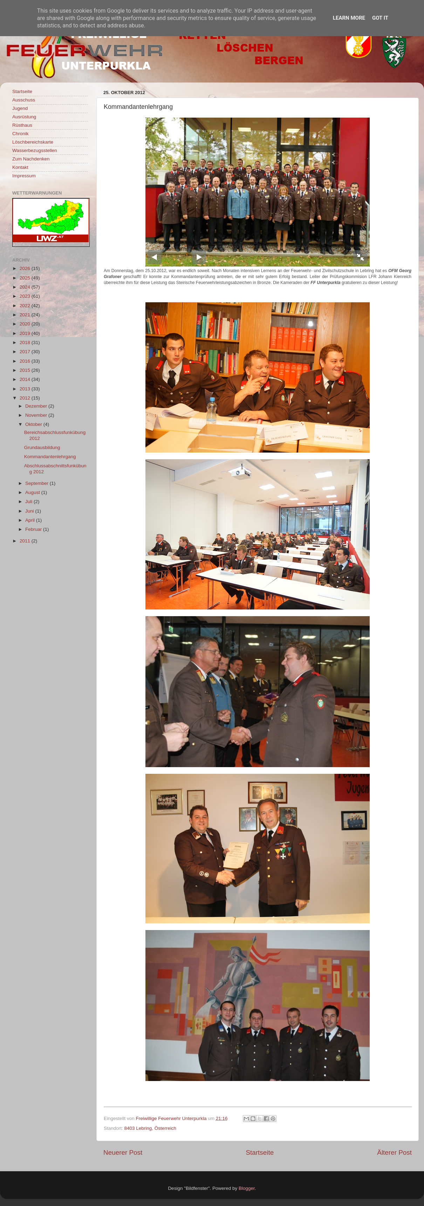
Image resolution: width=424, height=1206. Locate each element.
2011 (26, 540)
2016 (26, 361)
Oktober (34, 424)
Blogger (247, 1188)
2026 (26, 268)
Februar (34, 529)
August (33, 492)
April (30, 520)
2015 (26, 370)
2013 (26, 388)
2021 (26, 314)
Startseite (260, 1152)
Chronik (20, 133)
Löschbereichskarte (32, 142)
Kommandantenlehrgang (50, 456)
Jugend (20, 108)
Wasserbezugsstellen (34, 150)
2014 (26, 379)
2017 (26, 351)
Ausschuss (23, 100)
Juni (30, 511)
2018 (26, 342)
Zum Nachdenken (31, 159)
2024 (26, 287)
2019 (26, 333)
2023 (26, 296)
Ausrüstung (24, 116)
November (36, 415)
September (37, 483)
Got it (380, 18)
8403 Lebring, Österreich (150, 1128)
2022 (26, 305)
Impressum (24, 175)
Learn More (349, 18)
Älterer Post (394, 1152)
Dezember (36, 406)
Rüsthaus (22, 125)
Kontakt (20, 167)
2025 (26, 278)
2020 (26, 324)
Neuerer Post (122, 1152)
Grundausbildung (42, 447)
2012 (26, 398)
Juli (29, 501)
